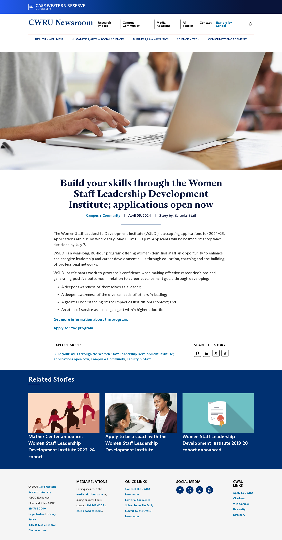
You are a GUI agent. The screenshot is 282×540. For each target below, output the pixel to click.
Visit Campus (241, 504)
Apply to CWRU (243, 493)
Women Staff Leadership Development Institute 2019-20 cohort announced (215, 443)
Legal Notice (36, 514)
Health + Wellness (49, 39)
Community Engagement (227, 39)
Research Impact (104, 24)
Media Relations (165, 24)
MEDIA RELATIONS (91, 482)
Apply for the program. (73, 328)
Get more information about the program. (90, 319)
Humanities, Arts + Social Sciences (98, 39)
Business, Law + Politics (151, 39)
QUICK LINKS (136, 482)
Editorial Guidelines (137, 500)
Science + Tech (188, 39)
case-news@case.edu (89, 511)
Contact (206, 23)
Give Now (239, 498)
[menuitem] (49, 39)
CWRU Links (238, 484)
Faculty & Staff (139, 359)
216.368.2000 (37, 508)
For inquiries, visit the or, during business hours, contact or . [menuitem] (92, 500)
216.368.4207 (95, 505)
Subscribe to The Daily (139, 505)
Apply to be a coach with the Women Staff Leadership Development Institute (135, 443)
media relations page (89, 494)
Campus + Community (132, 24)
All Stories (188, 24)
